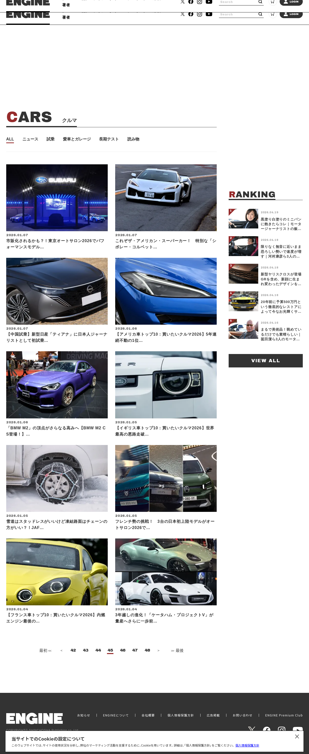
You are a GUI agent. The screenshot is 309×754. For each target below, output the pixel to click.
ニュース (30, 139)
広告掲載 (213, 715)
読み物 (133, 139)
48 (147, 666)
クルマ (68, 10)
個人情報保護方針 (247, 745)
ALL (10, 139)
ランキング (137, 10)
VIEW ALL (265, 360)
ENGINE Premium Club (284, 715)
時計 (84, 10)
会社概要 (148, 715)
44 (98, 666)
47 (135, 666)
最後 (177, 666)
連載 (157, 10)
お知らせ (83, 715)
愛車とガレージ (77, 139)
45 (110, 666)
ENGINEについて (116, 715)
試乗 (50, 139)
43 (85, 666)
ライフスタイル (107, 10)
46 (122, 666)
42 (73, 666)
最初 (44, 666)
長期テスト (109, 139)
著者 (66, 17)
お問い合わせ (243, 715)
